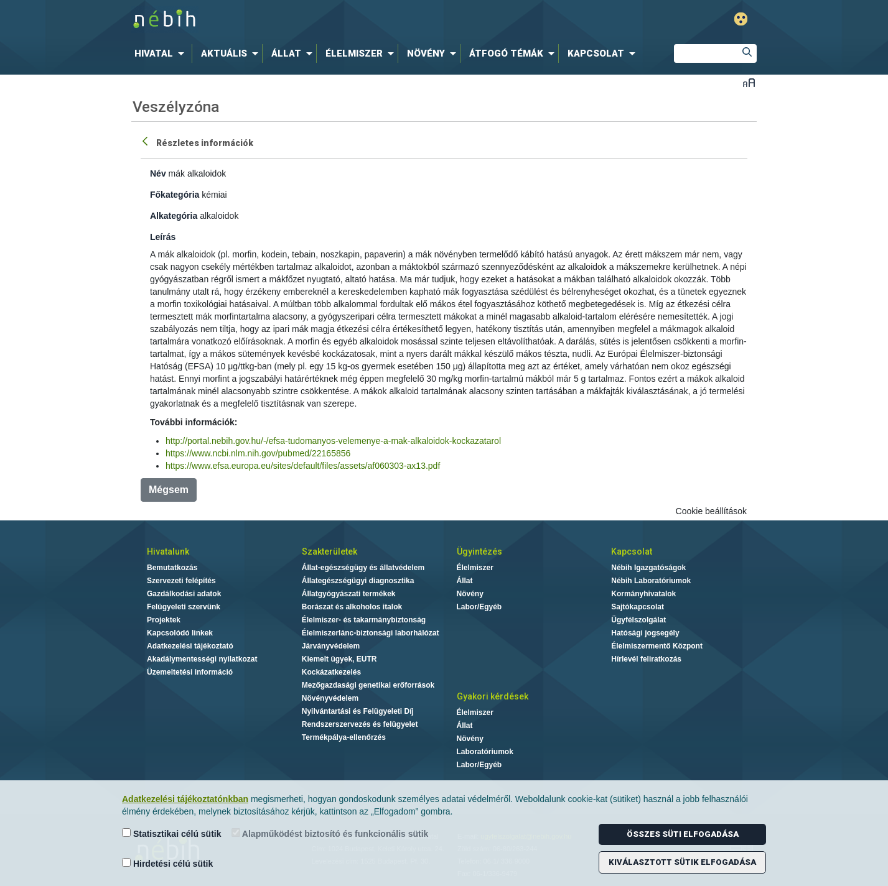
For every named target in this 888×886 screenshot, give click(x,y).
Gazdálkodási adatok (184, 593)
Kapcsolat (631, 551)
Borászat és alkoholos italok (352, 606)
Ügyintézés (479, 551)
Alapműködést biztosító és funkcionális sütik (330, 833)
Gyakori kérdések (492, 696)
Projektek (163, 620)
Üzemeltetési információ (190, 672)
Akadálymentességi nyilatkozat (202, 659)
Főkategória (174, 195)
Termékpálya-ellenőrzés (344, 737)
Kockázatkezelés (331, 672)
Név (158, 173)
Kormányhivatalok (643, 593)
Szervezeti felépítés (181, 580)
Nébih (311, 19)
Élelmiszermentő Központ (657, 646)
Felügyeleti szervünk (183, 606)
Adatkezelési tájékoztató (190, 646)
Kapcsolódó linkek (180, 633)
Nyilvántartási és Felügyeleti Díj (358, 711)
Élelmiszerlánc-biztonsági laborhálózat (370, 633)
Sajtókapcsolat (637, 606)
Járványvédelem (331, 646)
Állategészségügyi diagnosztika (358, 580)
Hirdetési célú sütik (167, 863)
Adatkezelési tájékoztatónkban (185, 799)
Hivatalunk (168, 551)
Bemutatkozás (172, 567)
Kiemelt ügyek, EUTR (339, 659)
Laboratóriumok (485, 751)
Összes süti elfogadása (683, 834)
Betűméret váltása (749, 82)
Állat (465, 580)
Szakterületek (329, 551)
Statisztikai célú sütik (172, 833)
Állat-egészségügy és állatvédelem (363, 567)
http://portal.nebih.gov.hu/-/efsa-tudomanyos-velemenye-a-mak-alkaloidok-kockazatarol (333, 441)
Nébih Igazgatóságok (648, 567)
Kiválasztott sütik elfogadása (682, 862)
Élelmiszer (475, 567)
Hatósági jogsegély (645, 633)
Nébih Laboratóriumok (651, 580)
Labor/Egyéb (479, 606)
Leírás (162, 237)
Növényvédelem (330, 698)
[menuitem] (161, 53)
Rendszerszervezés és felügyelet (360, 724)
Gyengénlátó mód (740, 18)
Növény (470, 593)
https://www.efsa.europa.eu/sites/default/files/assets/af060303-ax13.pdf (303, 466)
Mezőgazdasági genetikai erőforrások (368, 685)
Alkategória (173, 216)
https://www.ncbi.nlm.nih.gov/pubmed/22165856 (258, 453)
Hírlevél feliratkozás (646, 659)
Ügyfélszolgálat (638, 620)
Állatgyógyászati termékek (349, 593)
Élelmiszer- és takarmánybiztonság (364, 620)
